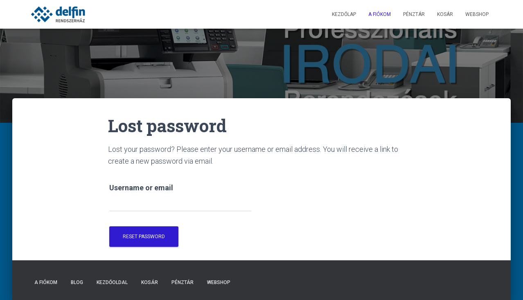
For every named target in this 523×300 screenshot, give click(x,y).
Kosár (445, 14)
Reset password (144, 236)
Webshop (477, 14)
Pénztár (414, 14)
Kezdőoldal (112, 282)
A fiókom (379, 14)
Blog (77, 282)
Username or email (141, 187)
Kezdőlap (344, 14)
